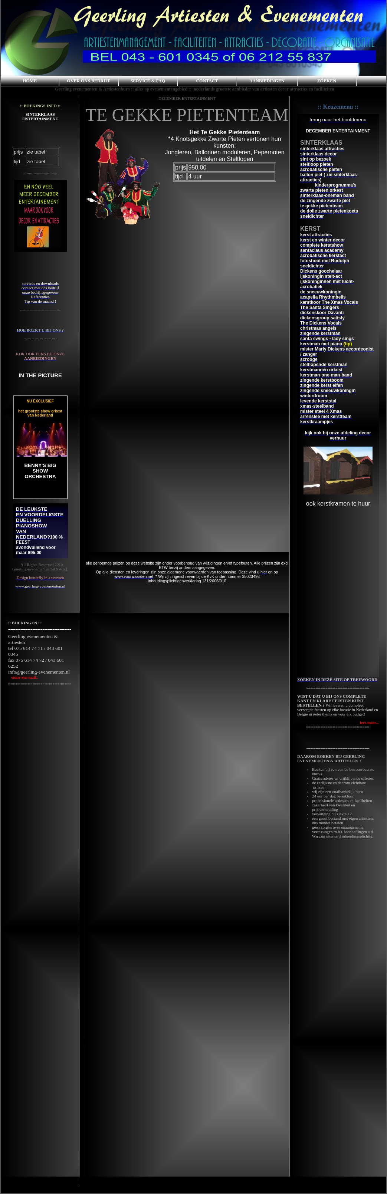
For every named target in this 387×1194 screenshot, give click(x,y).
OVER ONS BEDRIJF (89, 80)
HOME (30, 80)
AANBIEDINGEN (267, 80)
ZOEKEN (326, 80)
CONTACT (207, 80)
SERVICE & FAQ (148, 80)
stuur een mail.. (23, 677)
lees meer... (369, 722)
